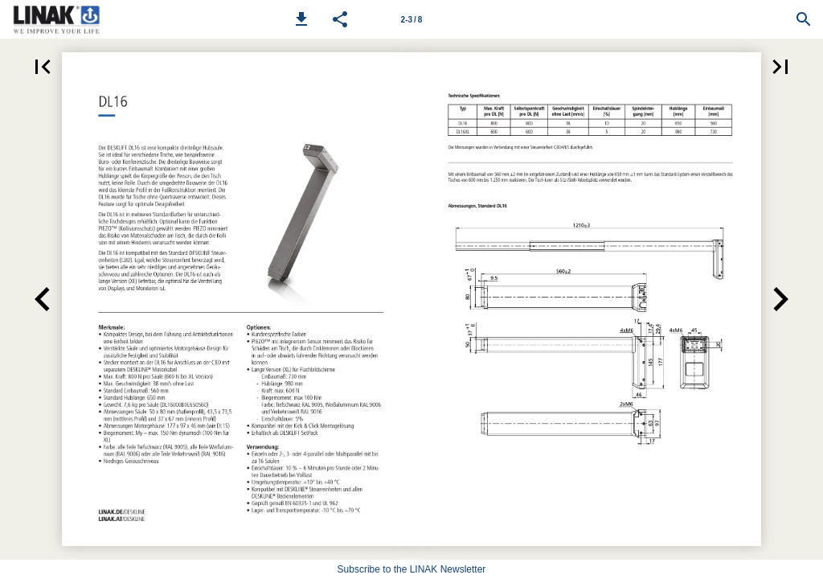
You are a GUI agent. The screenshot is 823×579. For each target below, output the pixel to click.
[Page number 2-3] (411, 19)
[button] (301, 19)
